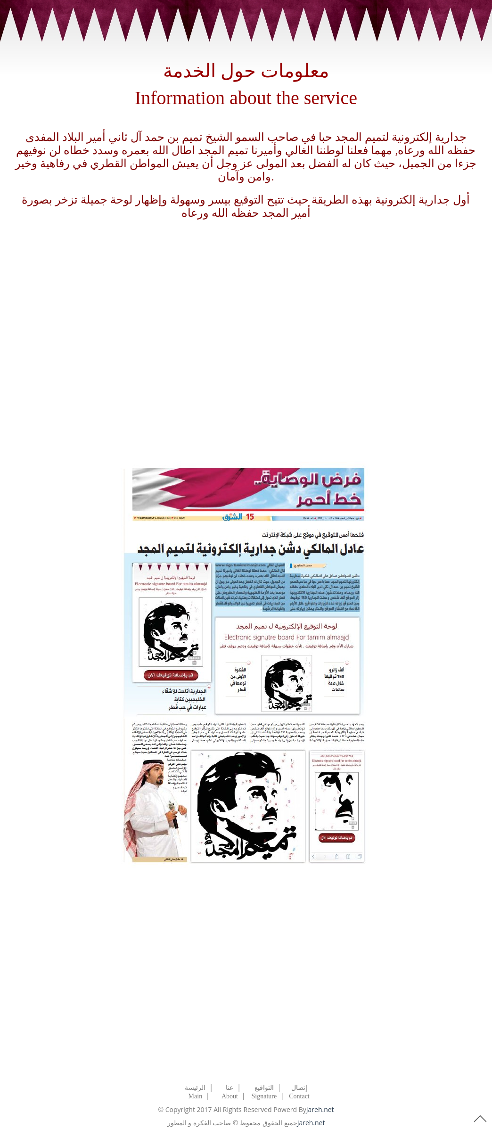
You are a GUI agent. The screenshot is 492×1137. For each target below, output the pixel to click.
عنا (229, 1087)
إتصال (299, 1087)
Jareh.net (320, 1109)
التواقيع (264, 1087)
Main (196, 1096)
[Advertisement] (246, 341)
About (229, 1096)
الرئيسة (195, 1087)
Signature (264, 1096)
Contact (299, 1096)
